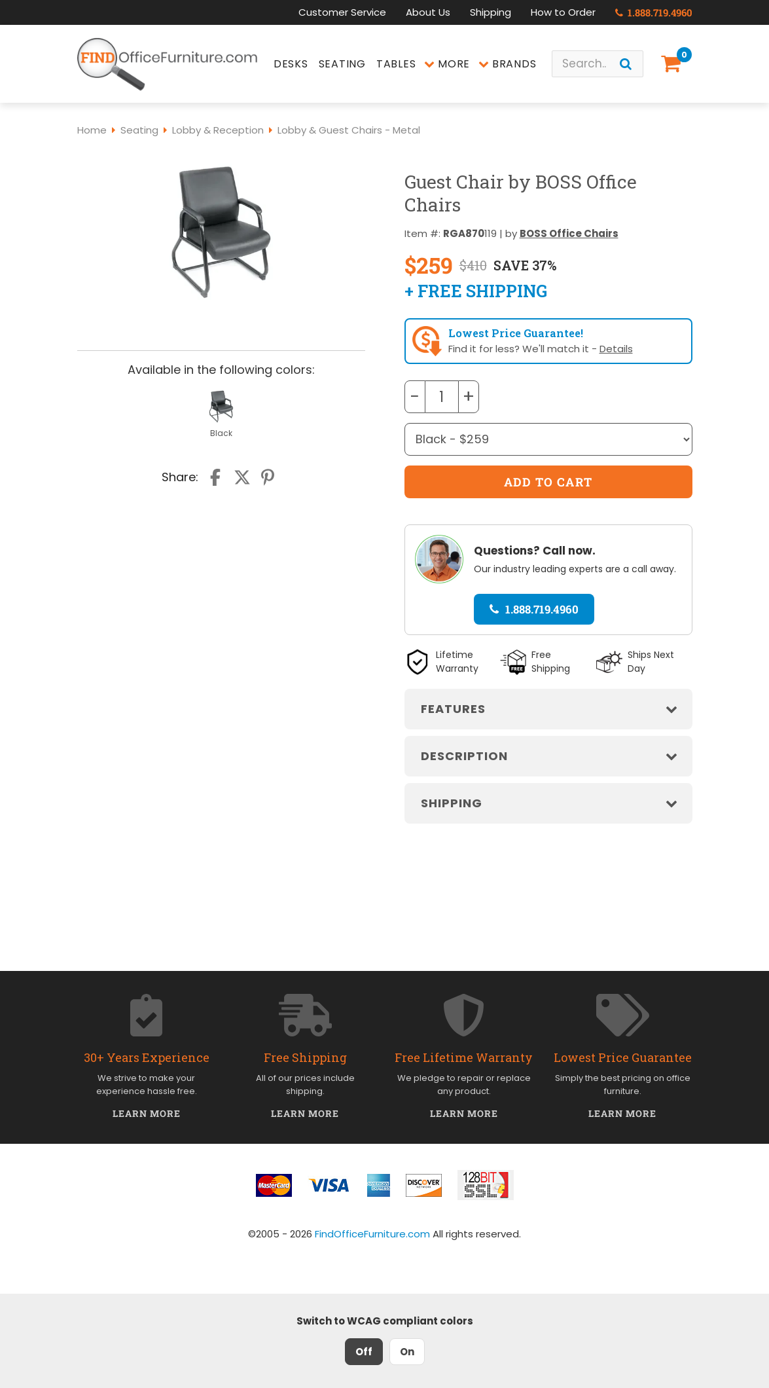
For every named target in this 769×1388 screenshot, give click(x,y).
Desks (291, 63)
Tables (396, 63)
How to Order (563, 12)
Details (616, 349)
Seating (342, 63)
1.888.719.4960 (653, 12)
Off (363, 1352)
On (407, 1352)
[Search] (625, 64)
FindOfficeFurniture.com (372, 1234)
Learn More (147, 1113)
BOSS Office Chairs (569, 233)
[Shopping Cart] (673, 64)
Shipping (490, 12)
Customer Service (342, 12)
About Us (428, 12)
